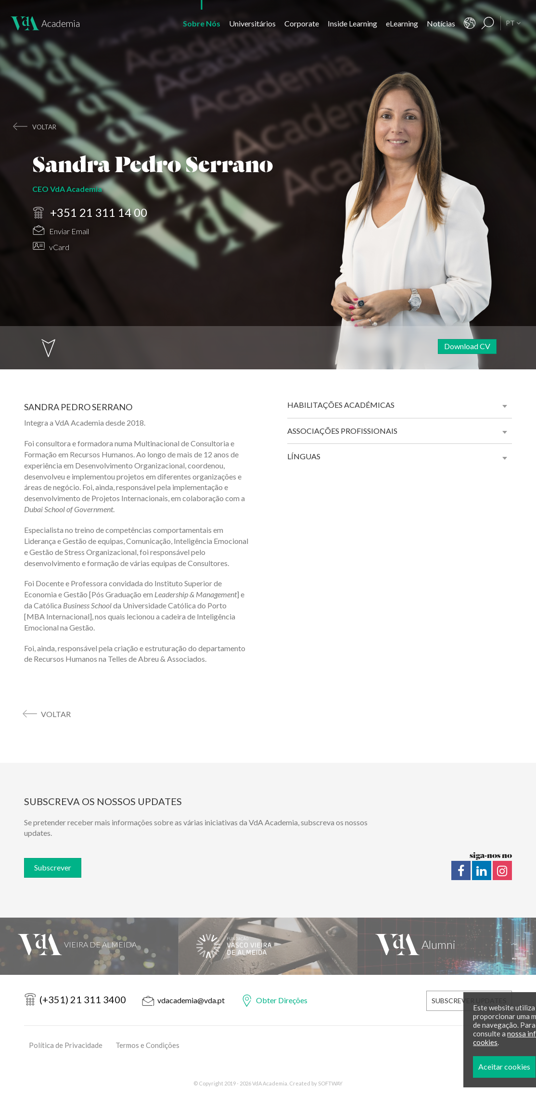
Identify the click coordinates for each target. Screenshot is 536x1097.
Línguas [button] (303, 456)
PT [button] (513, 23)
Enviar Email (61, 229)
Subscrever (52, 867)
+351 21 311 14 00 (90, 212)
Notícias (441, 23)
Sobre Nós (201, 23)
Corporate (301, 23)
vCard (51, 244)
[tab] (399, 405)
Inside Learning (352, 23)
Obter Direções (281, 1000)
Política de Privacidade (65, 1045)
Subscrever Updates (469, 1000)
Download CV (467, 346)
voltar (44, 127)
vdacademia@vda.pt (191, 1000)
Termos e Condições (147, 1045)
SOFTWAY (330, 1083)
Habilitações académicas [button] (341, 404)
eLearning (402, 23)
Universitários (252, 23)
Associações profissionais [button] (342, 430)
